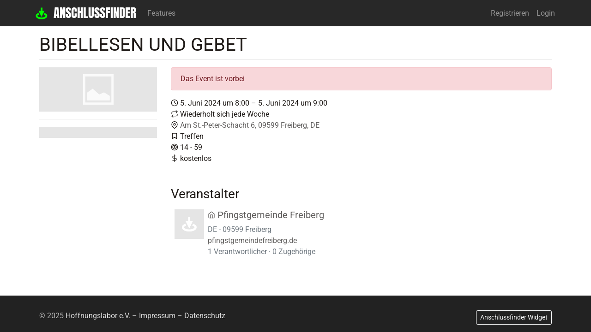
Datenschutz (204, 315)
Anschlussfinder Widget (514, 317)
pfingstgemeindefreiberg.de (252, 240)
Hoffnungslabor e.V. (98, 315)
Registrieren (510, 13)
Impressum (157, 315)
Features (161, 13)
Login (546, 13)
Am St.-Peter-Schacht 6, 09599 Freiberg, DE (250, 125)
